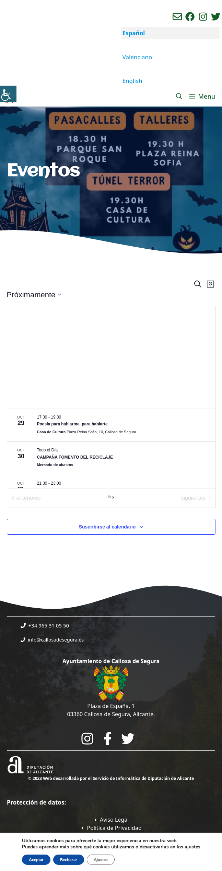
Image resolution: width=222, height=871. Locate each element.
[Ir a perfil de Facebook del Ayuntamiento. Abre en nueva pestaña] (190, 17)
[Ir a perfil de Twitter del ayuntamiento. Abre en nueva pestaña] (215, 17)
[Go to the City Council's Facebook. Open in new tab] (107, 738)
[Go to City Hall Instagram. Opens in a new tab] (87, 738)
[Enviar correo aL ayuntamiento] (177, 17)
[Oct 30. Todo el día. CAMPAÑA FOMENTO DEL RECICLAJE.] (111, 458)
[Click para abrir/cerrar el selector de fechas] (34, 294)
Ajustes (101, 859)
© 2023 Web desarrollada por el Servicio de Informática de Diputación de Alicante (111, 778)
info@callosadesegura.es (56, 639)
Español (133, 33)
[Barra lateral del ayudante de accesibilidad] (8, 94)
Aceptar (36, 859)
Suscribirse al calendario (107, 527)
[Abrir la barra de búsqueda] (179, 96)
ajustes (192, 847)
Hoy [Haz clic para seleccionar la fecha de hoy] (111, 497)
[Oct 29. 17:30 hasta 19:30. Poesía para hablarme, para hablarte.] (111, 425)
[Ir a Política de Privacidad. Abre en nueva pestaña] (111, 820)
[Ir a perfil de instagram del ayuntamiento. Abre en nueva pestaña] (203, 17)
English (132, 81)
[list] (111, 448)
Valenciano (137, 57)
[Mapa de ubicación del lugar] (111, 357)
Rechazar (68, 859)
